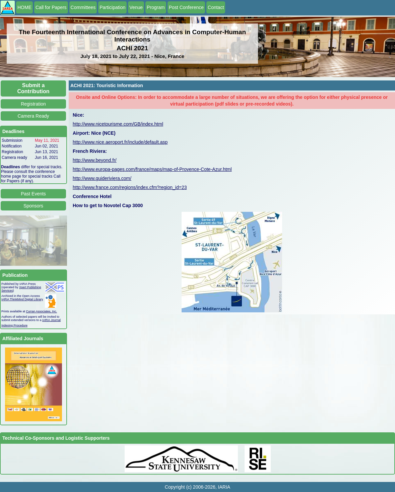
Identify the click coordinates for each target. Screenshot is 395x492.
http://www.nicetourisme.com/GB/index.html (118, 124)
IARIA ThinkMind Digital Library (22, 299)
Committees (83, 7)
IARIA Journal (51, 320)
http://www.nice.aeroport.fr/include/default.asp (120, 142)
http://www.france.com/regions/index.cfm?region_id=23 (130, 187)
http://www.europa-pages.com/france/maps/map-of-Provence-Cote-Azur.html (152, 169)
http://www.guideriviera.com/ (102, 178)
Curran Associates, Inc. (41, 311)
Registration (33, 104)
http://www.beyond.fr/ (95, 160)
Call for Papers (51, 7)
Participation (112, 7)
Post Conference (186, 7)
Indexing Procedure (14, 325)
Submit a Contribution (33, 88)
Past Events (33, 193)
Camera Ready (33, 116)
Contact (216, 7)
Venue (136, 7)
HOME (24, 7)
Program (156, 7)
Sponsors (33, 205)
